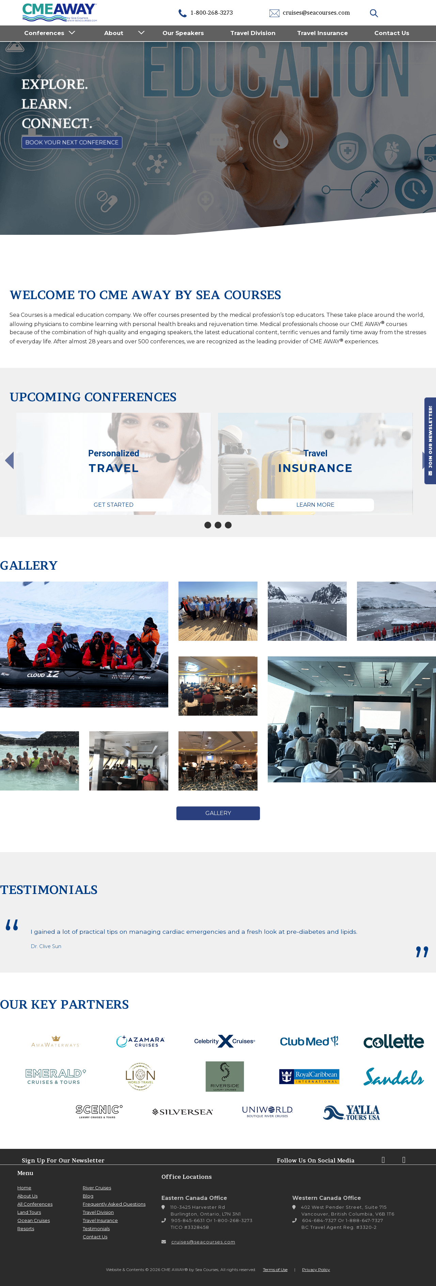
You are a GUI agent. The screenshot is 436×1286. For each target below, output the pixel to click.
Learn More (315, 505)
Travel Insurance (322, 33)
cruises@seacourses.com (309, 12)
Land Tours (29, 1212)
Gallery (218, 813)
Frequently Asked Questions (114, 1204)
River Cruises (97, 1187)
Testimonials (96, 1228)
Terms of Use (275, 1269)
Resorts (25, 1228)
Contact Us (391, 33)
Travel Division (253, 33)
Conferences (44, 33)
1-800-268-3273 (205, 12)
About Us (27, 1196)
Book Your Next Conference (72, 142)
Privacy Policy (316, 1269)
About (113, 33)
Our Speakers (183, 33)
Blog (88, 1196)
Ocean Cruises (33, 1220)
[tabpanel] (113, 464)
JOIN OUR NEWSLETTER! (430, 440)
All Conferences (34, 1204)
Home (24, 1187)
